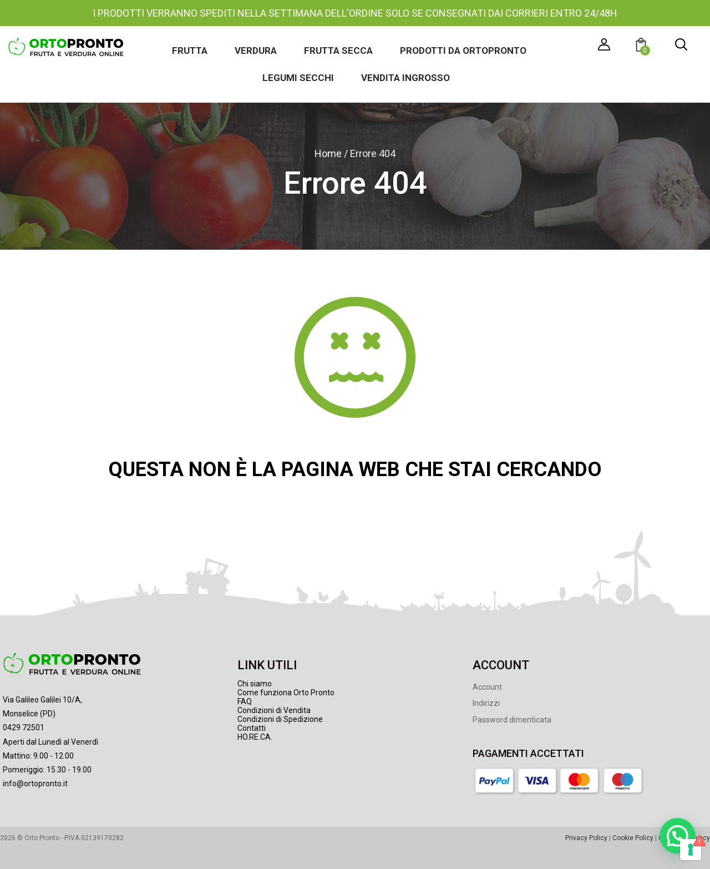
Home (328, 153)
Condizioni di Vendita (274, 710)
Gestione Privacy (684, 838)
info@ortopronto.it (35, 783)
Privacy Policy (586, 838)
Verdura (256, 50)
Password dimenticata (512, 719)
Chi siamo (254, 683)
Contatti (251, 728)
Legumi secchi (298, 77)
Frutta (189, 50)
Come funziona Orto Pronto (285, 692)
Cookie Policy (632, 838)
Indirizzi (486, 703)
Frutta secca (338, 50)
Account (487, 687)
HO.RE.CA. (254, 736)
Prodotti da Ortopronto (463, 50)
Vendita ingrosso (405, 77)
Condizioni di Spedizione (280, 719)
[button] (642, 46)
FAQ (244, 701)
